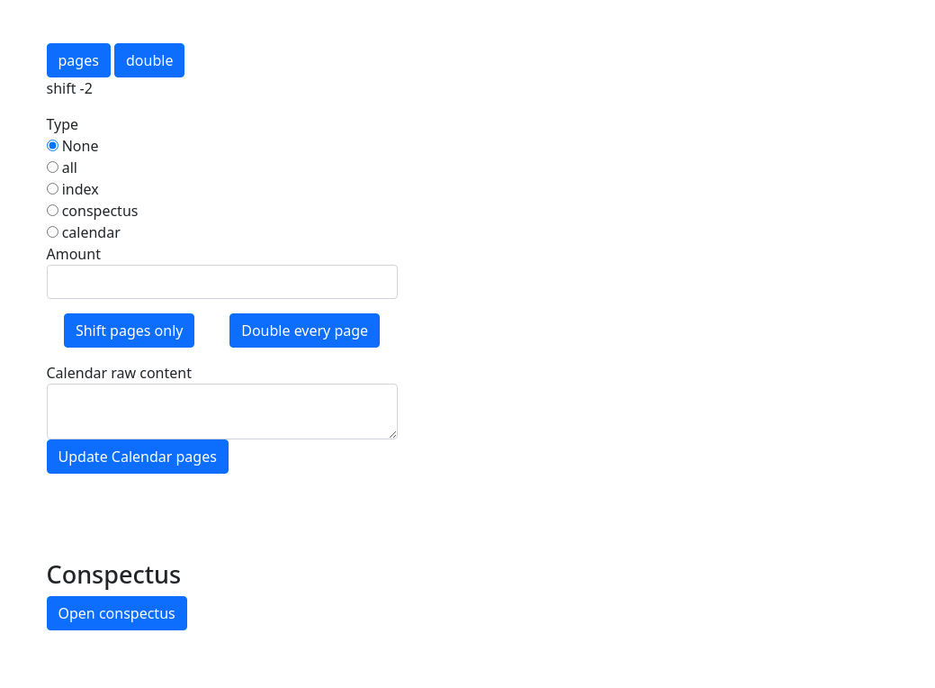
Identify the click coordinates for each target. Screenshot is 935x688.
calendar (84, 232)
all (62, 167)
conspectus (93, 211)
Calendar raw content (119, 373)
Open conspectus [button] (116, 613)
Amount (74, 254)
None (73, 146)
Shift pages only (130, 330)
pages (78, 60)
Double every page (304, 330)
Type (63, 124)
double (149, 60)
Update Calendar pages (137, 456)
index (73, 189)
